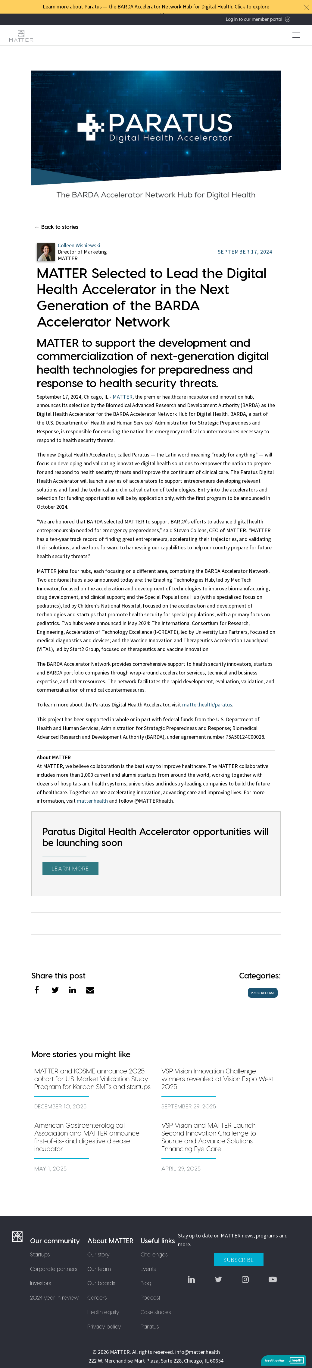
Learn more (70, 868)
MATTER (123, 396)
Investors (40, 1283)
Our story (98, 1254)
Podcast (150, 1297)
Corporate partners (53, 1268)
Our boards (101, 1283)
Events (148, 1268)
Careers (97, 1297)
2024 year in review (54, 1297)
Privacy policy (104, 1326)
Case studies (156, 1312)
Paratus (150, 1326)
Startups (40, 1254)
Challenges (154, 1254)
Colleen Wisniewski (79, 245)
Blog (146, 1283)
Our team (99, 1268)
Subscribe (238, 1259)
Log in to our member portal (258, 19)
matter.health (92, 800)
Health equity (103, 1312)
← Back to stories (56, 226)
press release (263, 993)
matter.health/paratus (207, 704)
